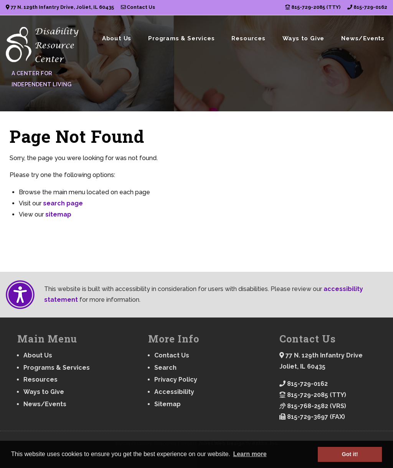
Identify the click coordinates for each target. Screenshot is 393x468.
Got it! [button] (350, 454)
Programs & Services (181, 38)
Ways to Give (303, 38)
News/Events (363, 38)
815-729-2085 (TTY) (312, 7)
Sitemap (167, 404)
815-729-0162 (367, 7)
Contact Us (138, 7)
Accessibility (174, 391)
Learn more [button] (249, 454)
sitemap (58, 214)
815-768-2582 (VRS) (312, 406)
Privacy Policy (175, 379)
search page (63, 203)
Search (165, 367)
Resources (248, 38)
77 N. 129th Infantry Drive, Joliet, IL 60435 (60, 7)
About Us (116, 38)
